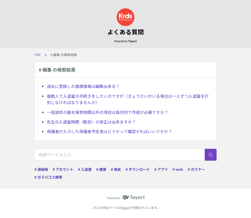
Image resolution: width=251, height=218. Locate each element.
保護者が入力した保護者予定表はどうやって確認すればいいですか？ (109, 131)
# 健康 (101, 169)
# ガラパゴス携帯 (48, 177)
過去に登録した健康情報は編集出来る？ (83, 86)
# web (178, 169)
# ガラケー (196, 169)
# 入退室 (85, 169)
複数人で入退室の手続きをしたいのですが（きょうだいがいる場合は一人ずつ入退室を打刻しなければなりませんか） (128, 99)
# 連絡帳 (41, 169)
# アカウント (63, 169)
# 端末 (116, 169)
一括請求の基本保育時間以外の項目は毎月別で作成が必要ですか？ (107, 112)
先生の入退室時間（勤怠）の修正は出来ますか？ (91, 122)
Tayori (125, 207)
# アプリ (161, 169)
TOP (37, 54)
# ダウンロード (138, 169)
